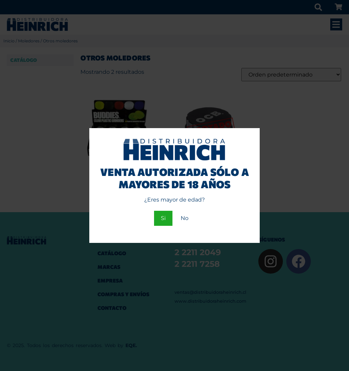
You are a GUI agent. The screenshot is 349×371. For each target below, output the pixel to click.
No (184, 218)
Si (163, 218)
